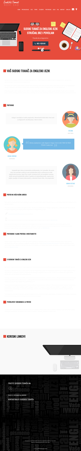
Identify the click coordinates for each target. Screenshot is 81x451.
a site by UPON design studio (40, 448)
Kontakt (62, 9)
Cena (19, 9)
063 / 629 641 (40, 43)
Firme (35, 9)
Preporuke (48, 9)
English (68, 9)
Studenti (41, 9)
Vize (32, 9)
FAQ (58, 9)
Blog (54, 9)
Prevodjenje (25, 9)
